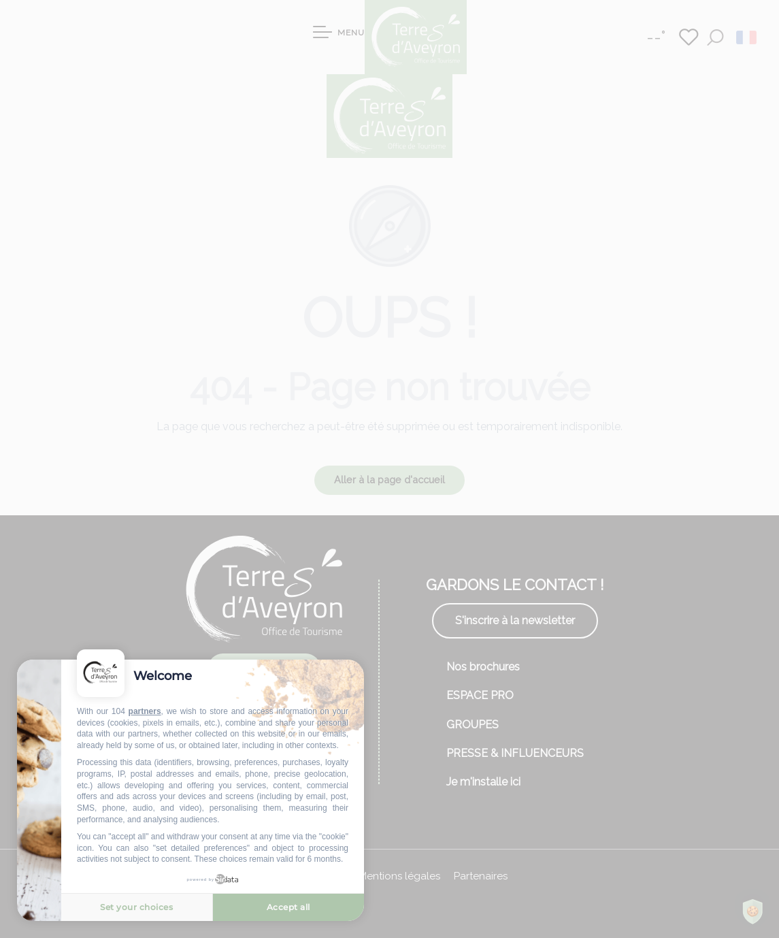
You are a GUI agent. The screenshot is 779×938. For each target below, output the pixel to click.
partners (145, 711)
